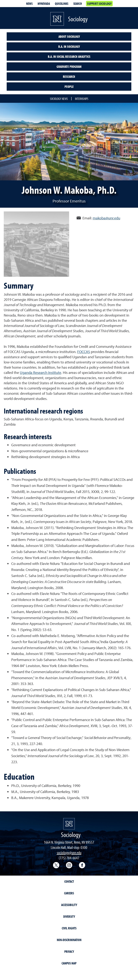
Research (69, 76)
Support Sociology (99, 3)
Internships (81, 99)
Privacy (69, 951)
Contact (69, 881)
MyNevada (44, 3)
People (69, 86)
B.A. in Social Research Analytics (69, 56)
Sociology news (59, 99)
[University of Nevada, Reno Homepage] (69, 823)
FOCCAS (83, 351)
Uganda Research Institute (40, 372)
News (29, 3)
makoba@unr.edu (106, 218)
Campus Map (69, 963)
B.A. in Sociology (69, 46)
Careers (69, 893)
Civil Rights (69, 928)
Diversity (69, 916)
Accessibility (69, 905)
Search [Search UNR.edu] (77, 3)
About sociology (69, 36)
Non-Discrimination (69, 940)
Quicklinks (61, 3)
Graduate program (69, 66)
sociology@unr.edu (69, 852)
